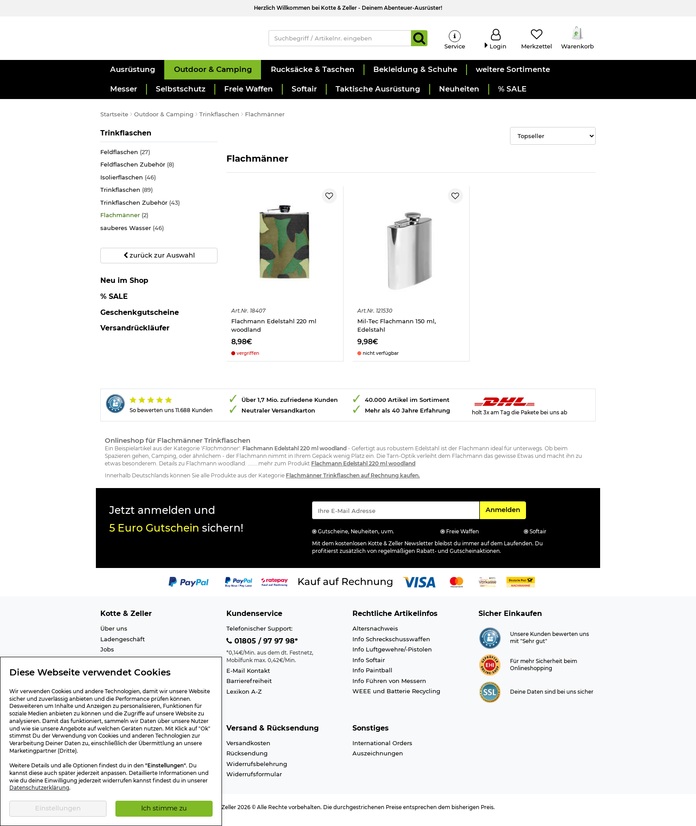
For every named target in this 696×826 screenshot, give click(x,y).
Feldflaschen (125, 158)
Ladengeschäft (122, 644)
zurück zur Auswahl (159, 261)
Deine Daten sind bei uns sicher (551, 698)
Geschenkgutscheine (139, 318)
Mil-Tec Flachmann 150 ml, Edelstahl (396, 331)
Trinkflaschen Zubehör (140, 208)
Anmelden (505, 515)
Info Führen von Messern (389, 686)
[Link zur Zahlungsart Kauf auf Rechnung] (345, 587)
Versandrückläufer (135, 334)
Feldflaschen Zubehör (137, 170)
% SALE (114, 302)
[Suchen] (419, 41)
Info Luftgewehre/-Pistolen (392, 655)
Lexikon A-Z (244, 697)
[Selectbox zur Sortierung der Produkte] (553, 142)
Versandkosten (248, 748)
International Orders (382, 748)
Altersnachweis (375, 634)
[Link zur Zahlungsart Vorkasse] (488, 587)
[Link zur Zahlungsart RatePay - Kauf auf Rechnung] (274, 587)
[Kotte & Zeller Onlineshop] (175, 40)
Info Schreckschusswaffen (391, 644)
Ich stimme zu (164, 808)
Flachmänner (124, 221)
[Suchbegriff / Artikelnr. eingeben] (340, 41)
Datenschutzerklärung (39, 788)
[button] (132, 75)
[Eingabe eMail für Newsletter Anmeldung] (395, 516)
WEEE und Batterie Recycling (396, 696)
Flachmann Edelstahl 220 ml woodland (273, 331)
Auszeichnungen (377, 758)
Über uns (113, 634)
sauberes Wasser (132, 234)
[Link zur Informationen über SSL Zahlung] (489, 697)
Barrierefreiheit (249, 686)
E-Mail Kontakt (248, 676)
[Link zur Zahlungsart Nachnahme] (520, 587)
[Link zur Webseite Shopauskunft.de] (489, 643)
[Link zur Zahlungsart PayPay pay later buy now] (238, 587)
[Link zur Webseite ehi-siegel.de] (489, 670)
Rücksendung (247, 758)
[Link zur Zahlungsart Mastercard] (456, 587)
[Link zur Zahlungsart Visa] (419, 587)
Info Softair (368, 665)
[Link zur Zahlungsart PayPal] (188, 587)
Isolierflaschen (128, 183)
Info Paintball (372, 675)
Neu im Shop (124, 286)
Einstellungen (58, 808)
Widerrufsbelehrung (256, 769)
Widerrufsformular (254, 779)
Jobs (107, 655)
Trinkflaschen (125, 138)
